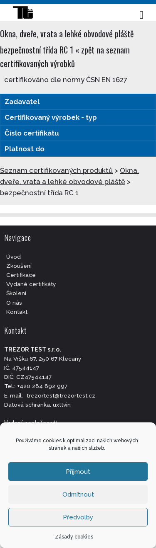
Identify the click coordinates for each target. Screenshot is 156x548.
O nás (14, 302)
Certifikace (21, 275)
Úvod (13, 256)
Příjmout (78, 471)
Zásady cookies (74, 537)
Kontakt (16, 311)
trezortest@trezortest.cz (61, 395)
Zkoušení (19, 265)
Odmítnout (78, 494)
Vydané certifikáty (31, 284)
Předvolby (78, 517)
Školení (16, 293)
